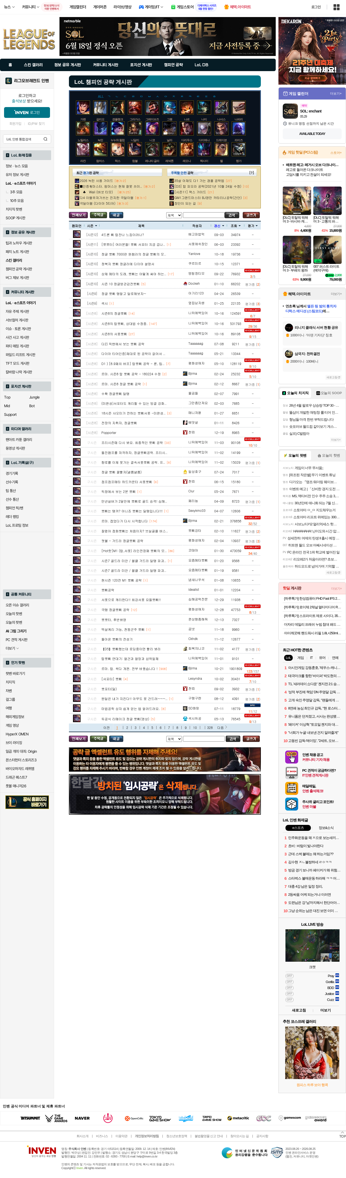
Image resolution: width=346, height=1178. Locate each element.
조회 (236, 225)
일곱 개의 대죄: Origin (21, 751)
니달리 (135, 140)
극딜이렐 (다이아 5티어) (97, 203)
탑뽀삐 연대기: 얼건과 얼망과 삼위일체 (130, 658)
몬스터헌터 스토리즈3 (21, 760)
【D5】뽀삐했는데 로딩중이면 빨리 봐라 (131, 648)
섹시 (104, 303)
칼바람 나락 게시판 (19, 372)
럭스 (117, 160)
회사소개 (82, 1136)
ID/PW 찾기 (36, 124)
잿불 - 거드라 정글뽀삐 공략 (122, 540)
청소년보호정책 (176, 1136)
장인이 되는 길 (185, 203)
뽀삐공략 (107, 590)
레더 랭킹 (12, 517)
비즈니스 (102, 1136)
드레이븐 (221, 140)
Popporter (108, 432)
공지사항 (262, 1136)
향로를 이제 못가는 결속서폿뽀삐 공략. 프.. (133, 462)
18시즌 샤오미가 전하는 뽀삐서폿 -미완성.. (133, 413)
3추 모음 (14, 192)
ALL (101, 96)
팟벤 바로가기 (15, 673)
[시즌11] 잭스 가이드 (190, 192)
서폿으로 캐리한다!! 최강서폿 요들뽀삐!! (131, 599)
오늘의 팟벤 (14, 622)
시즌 (92, 225)
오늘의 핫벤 (14, 614)
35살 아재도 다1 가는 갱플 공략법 (199, 180)
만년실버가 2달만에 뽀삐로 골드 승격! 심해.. (134, 501)
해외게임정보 (15, 717)
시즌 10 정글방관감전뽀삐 (120, 283)
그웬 (169, 119)
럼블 (135, 160)
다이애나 (204, 140)
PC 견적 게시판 (16, 640)
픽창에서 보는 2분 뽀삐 (118, 491)
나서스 (221, 119)
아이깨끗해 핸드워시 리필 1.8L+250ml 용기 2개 (313, 633)
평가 (253, 225)
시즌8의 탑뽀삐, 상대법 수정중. (124, 323)
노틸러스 (83, 140)
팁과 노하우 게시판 (19, 243)
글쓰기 (251, 215)
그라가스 (134, 119)
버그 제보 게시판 (17, 278)
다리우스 (186, 140)
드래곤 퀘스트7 (16, 777)
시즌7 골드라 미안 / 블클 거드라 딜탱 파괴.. (133, 560)
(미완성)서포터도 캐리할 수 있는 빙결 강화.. (134, 403)
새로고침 (332, 377)
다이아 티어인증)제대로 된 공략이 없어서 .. (133, 353)
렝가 (238, 160)
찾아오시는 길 (239, 1136)
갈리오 (100, 119)
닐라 (169, 140)
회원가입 (15, 124)
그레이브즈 (152, 119)
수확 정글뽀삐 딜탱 (115, 393)
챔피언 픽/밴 (14, 508)
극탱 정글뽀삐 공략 (115, 609)
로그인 (316, 7)
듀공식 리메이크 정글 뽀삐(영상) (125, 718)
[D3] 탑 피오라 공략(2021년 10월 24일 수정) (207, 186)
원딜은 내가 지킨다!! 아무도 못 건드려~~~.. (134, 698)
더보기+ (336, 93)
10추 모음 (15, 200)
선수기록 (12, 482)
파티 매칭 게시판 (17, 346)
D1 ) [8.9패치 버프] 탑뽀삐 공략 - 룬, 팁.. (132, 363)
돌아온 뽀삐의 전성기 (117, 639)
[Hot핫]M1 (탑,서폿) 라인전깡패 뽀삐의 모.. (134, 550)
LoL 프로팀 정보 (17, 525)
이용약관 (121, 1136)
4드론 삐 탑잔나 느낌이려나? (122, 234)
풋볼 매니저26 (16, 786)
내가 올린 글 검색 (116, 215)
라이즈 (239, 140)
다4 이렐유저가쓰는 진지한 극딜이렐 (107, 197)
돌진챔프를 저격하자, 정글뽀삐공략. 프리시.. (134, 452)
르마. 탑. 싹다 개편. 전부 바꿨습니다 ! (129, 668)
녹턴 (100, 140)
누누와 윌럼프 (119, 140)
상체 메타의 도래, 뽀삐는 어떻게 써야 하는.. (133, 273)
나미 (204, 119)
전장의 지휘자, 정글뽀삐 (119, 422)
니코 (152, 140)
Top (7, 397)
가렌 (83, 119)
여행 (9, 708)
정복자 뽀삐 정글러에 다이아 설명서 (127, 263)
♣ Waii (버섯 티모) (98, 192)
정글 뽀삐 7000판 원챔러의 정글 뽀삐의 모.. (133, 254)
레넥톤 (169, 160)
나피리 (239, 119)
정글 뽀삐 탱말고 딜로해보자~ (123, 293)
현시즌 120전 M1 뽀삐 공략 (121, 580)
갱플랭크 (117, 119)
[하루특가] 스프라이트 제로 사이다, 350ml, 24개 (313, 616)
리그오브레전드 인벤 (31, 80)
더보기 (325, 1010)
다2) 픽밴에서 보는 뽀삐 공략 (122, 343)
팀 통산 (11, 491)
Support (10, 414)
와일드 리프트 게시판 (20, 355)
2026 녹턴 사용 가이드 (96, 180)
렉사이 (204, 160)
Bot (32, 406)
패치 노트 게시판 (17, 252)
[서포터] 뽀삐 (111, 678)
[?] (251, 173)
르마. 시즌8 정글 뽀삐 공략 (121, 383)
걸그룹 (10, 699)
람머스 (100, 160)
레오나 (187, 160)
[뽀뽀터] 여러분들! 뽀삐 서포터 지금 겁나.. (133, 244)
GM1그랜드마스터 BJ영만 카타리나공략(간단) (208, 197)
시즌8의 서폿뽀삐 (114, 333)
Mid (7, 406)
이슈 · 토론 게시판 (18, 329)
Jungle (34, 397)
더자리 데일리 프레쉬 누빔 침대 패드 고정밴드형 (313, 624)
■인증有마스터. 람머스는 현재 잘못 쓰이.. (111, 186)
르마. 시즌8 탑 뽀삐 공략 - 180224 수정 (131, 373)
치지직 (10, 682)
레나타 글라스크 (155, 160)
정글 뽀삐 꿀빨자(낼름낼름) (121, 472)
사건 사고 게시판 (17, 337)
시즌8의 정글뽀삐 (114, 313)
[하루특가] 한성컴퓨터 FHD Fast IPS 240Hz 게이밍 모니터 (313, 598)
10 (195, 727)
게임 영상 (12, 725)
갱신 (219, 225)
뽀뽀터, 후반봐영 (113, 619)
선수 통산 (12, 499)
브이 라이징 (14, 743)
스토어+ (336, 153)
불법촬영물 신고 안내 (209, 1136)
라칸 (83, 160)
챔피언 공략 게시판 (19, 269)
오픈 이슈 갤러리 (17, 605)
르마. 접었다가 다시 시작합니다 (124, 521)
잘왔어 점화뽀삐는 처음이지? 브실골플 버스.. (134, 531)
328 (210, 727)
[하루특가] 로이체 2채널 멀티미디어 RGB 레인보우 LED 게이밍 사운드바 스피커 (313, 607)
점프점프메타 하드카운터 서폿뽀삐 (126, 481)
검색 (45, 139)
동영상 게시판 (15, 448)
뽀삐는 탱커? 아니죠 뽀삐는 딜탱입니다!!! (131, 511)
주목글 (98, 215)
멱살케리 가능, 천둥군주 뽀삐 (123, 629)
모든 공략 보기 (78, 215)
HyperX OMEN (17, 734)
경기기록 (12, 473)
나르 (186, 119)
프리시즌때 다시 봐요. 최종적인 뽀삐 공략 (132, 442)
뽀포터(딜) (109, 688)
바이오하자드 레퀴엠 (20, 768)
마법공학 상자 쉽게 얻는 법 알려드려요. (130, 708)
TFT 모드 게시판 (17, 363)
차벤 (9, 691)
